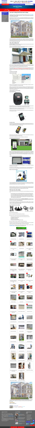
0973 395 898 (17, 10)
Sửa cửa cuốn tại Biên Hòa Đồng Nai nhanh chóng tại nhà (13, 281)
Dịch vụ (18, 4)
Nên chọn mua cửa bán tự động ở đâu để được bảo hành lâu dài (22, 415)
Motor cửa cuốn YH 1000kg (13, 380)
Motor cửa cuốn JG (21, 341)
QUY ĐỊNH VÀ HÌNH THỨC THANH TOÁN (29, 419)
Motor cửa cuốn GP (29, 360)
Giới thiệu (21, 4)
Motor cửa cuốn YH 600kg (21, 360)
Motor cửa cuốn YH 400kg (21, 380)
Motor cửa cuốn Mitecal (13, 341)
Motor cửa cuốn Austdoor (21, 321)
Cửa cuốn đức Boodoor (29, 341)
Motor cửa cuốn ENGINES (13, 360)
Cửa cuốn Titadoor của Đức (21, 311)
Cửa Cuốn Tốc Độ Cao (4, 15)
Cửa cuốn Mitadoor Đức (29, 321)
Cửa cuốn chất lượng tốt (13, 321)
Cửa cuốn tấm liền (21, 248)
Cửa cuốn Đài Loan (4, 18)
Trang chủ (13, 4)
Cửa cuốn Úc (3, 21)
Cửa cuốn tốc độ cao (29, 311)
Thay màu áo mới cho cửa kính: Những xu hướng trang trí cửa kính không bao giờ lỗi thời (22, 418)
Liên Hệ (23, 4)
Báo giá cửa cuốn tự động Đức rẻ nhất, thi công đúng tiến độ (13, 270)
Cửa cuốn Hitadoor (21, 331)
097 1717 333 (6, 10)
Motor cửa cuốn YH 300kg (30, 370)
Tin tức (16, 4)
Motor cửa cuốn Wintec (13, 331)
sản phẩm (17, 7)
